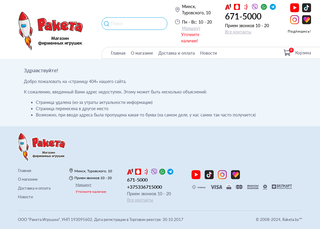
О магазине (142, 53)
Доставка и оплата (176, 53)
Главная (118, 53)
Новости (208, 53)
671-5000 (243, 16)
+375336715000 (144, 187)
